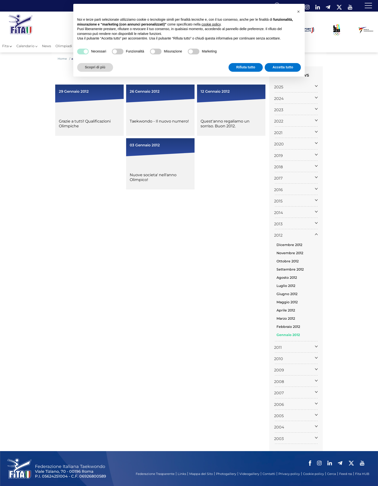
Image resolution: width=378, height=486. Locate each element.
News (46, 46)
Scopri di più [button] (95, 67)
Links (182, 473)
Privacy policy (289, 473)
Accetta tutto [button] (282, 67)
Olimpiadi (63, 46)
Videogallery (249, 473)
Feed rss (345, 473)
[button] (298, 11)
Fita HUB (362, 473)
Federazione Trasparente (155, 473)
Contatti (269, 473)
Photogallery (226, 473)
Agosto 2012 (287, 277)
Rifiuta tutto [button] (245, 67)
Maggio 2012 (287, 302)
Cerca (331, 473)
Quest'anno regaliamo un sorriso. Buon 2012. (225, 123)
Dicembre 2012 (289, 245)
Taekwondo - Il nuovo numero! (159, 121)
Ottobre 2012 (288, 261)
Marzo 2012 (286, 318)
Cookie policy (313, 473)
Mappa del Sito (201, 473)
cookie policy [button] (211, 24)
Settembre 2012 (290, 269)
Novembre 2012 (290, 253)
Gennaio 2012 (288, 335)
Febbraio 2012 (288, 326)
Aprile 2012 (286, 310)
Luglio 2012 (286, 286)
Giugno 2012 (287, 294)
